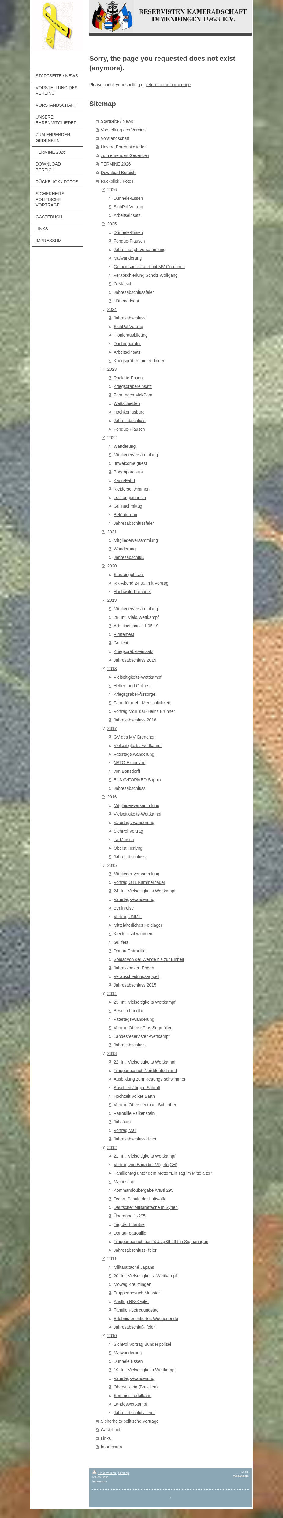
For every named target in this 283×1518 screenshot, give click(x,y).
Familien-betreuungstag (136, 1310)
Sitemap (123, 1473)
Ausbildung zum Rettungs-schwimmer (150, 1079)
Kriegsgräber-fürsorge (134, 694)
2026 (112, 189)
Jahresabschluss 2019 (135, 660)
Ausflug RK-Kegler (131, 1301)
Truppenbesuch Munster (137, 1292)
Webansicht (241, 1475)
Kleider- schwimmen (133, 933)
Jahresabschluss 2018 (135, 719)
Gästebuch (111, 1429)
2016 (112, 796)
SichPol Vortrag (128, 206)
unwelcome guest (130, 463)
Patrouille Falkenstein (134, 1113)
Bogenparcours (128, 471)
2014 (112, 993)
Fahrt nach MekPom (133, 394)
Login (244, 1471)
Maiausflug (124, 1181)
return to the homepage (168, 84)
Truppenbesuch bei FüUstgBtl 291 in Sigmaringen (161, 1241)
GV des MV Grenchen (135, 737)
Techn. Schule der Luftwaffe (140, 1198)
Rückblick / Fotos (117, 181)
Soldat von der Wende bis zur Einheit (149, 959)
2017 (112, 728)
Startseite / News (117, 121)
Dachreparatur (127, 343)
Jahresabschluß (129, 557)
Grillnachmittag (128, 506)
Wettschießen (127, 403)
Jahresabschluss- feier (135, 1139)
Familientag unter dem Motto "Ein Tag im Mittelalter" (163, 1173)
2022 (112, 437)
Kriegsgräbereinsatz (133, 386)
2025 (112, 223)
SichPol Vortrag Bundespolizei (142, 1344)
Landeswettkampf (130, 1404)
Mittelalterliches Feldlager (138, 925)
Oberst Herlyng (128, 848)
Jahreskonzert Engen (134, 967)
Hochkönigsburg (129, 412)
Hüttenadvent (126, 300)
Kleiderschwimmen (132, 489)
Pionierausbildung (131, 335)
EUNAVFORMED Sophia (137, 779)
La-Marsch (124, 839)
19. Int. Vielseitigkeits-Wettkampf (145, 1369)
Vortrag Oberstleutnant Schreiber (145, 1104)
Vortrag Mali (125, 1130)
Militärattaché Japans (134, 1267)
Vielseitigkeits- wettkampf (138, 745)
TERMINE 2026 (116, 164)
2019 (112, 600)
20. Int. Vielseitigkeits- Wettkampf (145, 1275)
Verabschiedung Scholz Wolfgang (146, 275)
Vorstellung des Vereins (123, 129)
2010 (112, 1335)
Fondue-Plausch (129, 241)
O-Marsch (123, 283)
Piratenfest (124, 634)
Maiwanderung (128, 258)
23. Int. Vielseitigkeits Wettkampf (145, 1002)
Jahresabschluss (130, 318)
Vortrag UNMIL (128, 916)
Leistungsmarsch (130, 497)
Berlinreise (124, 908)
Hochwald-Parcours (132, 591)
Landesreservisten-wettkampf (142, 1036)
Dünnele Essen (128, 1361)
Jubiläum (122, 1121)
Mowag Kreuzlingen (132, 1284)
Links (106, 1438)
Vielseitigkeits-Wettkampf (138, 677)
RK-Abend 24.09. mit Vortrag (141, 583)
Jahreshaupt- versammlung (140, 249)
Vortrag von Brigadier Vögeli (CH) (145, 1164)
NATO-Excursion (130, 762)
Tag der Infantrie (129, 1224)
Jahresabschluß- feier (134, 1327)
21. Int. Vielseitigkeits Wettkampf (145, 1156)
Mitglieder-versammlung (136, 805)
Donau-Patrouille (130, 950)
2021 (112, 531)
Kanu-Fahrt (124, 480)
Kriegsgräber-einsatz (133, 651)
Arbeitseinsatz (127, 215)
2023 (112, 369)
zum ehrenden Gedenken (125, 155)
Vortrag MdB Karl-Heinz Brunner (144, 711)
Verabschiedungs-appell (136, 976)
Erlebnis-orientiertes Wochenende (146, 1318)
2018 (112, 668)
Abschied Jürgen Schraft (137, 1087)
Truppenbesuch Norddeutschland (145, 1070)
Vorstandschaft (115, 138)
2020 (112, 566)
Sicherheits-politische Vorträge (130, 1421)
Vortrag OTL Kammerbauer (139, 882)
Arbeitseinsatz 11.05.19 (136, 625)
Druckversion (104, 1473)
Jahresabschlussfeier (134, 292)
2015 (112, 865)
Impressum (111, 1446)
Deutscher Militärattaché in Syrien (146, 1207)
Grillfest (121, 642)
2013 (112, 1053)
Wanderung (125, 446)
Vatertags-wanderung (134, 754)
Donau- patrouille (130, 1233)
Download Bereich (118, 172)
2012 (112, 1147)
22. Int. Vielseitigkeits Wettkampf (145, 1062)
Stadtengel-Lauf (129, 574)
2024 (112, 309)
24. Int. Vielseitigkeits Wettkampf (145, 891)
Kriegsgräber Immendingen (140, 360)
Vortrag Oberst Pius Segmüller (143, 1027)
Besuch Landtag (129, 1010)
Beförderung (125, 514)
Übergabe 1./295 (130, 1215)
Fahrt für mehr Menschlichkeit (142, 702)
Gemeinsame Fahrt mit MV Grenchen (149, 266)
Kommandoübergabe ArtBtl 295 (143, 1190)
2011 (112, 1258)
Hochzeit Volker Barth (134, 1096)
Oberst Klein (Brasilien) (136, 1387)
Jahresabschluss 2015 (135, 985)
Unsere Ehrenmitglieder (123, 146)
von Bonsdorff (127, 771)
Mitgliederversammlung (136, 454)
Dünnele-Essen (128, 198)
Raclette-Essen (128, 377)
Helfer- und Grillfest (132, 685)
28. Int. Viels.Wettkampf (136, 617)
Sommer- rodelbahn (133, 1395)
